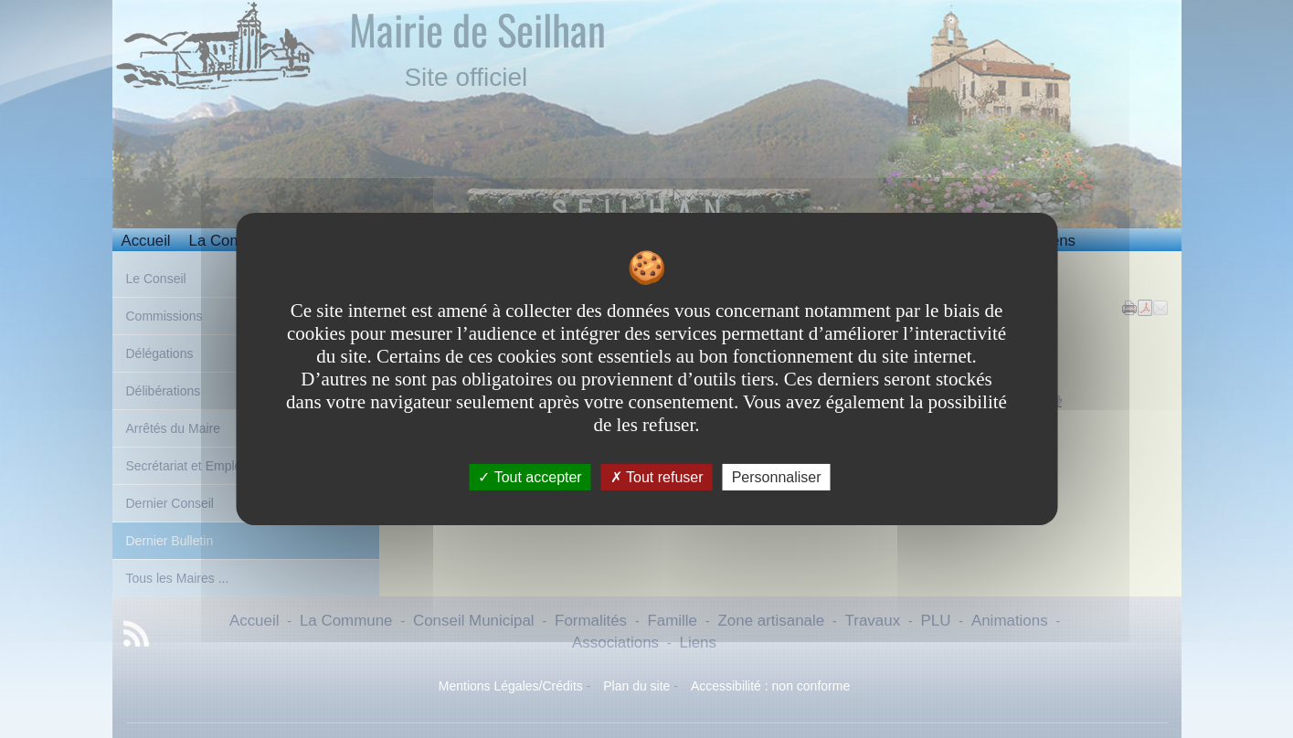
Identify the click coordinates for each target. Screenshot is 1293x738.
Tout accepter (529, 477)
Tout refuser (657, 477)
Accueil (146, 240)
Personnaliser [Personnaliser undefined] (776, 477)
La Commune (235, 240)
